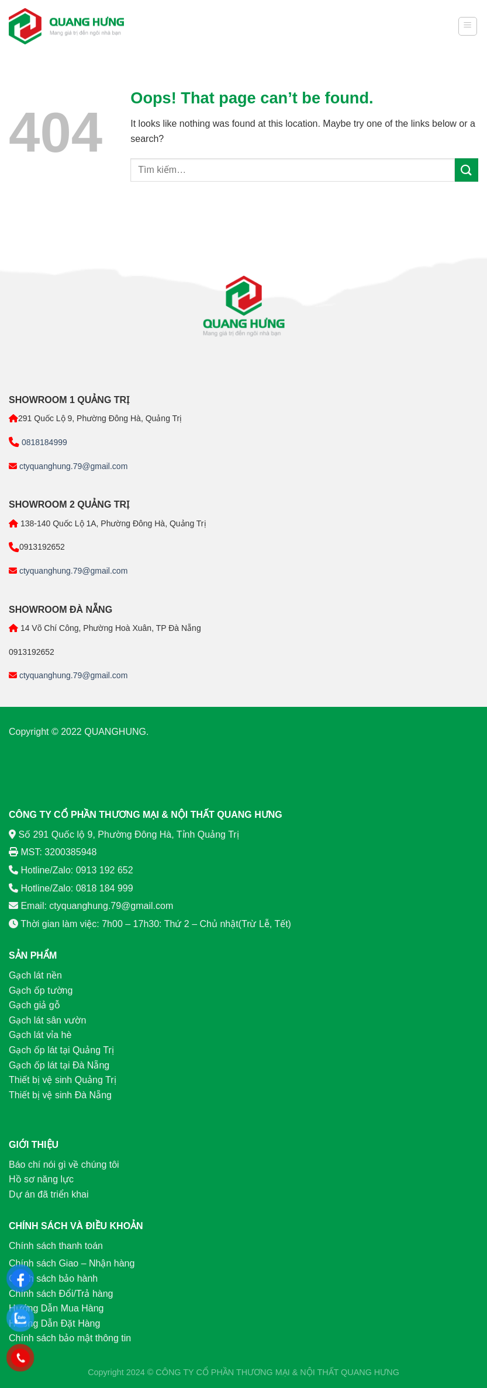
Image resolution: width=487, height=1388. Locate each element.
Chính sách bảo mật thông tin (70, 1338)
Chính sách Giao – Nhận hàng (71, 1263)
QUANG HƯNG (370, 1372)
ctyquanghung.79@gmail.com (72, 466)
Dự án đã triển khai (49, 1194)
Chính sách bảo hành (53, 1278)
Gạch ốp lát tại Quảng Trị (61, 1050)
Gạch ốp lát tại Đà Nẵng (59, 1065)
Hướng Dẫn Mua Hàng (56, 1308)
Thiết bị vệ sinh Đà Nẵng (60, 1095)
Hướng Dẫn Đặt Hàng (54, 1323)
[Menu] (468, 26)
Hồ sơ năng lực (41, 1179)
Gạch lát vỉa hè (40, 1035)
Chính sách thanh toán (56, 1246)
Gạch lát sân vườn (47, 1020)
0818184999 (43, 442)
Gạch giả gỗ (34, 1005)
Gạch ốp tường (40, 990)
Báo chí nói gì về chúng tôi (64, 1165)
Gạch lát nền (35, 975)
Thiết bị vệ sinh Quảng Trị (62, 1080)
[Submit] (466, 169)
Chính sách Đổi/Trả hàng (61, 1294)
